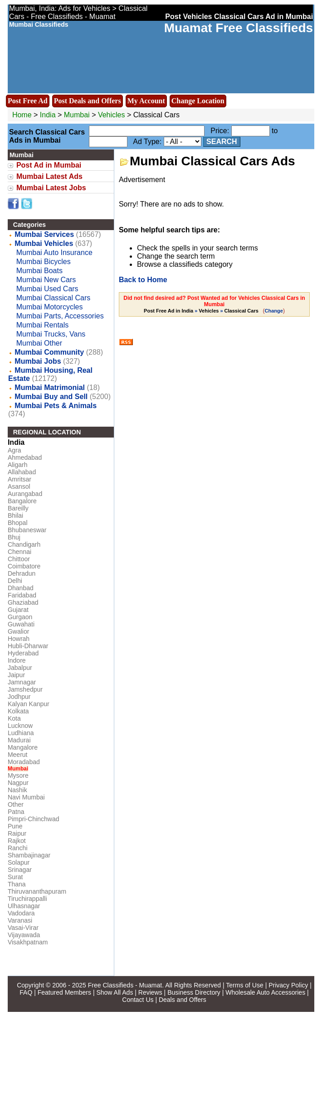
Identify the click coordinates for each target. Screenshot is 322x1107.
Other (16, 804)
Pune (15, 826)
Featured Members (64, 992)
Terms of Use (244, 985)
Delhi (15, 580)
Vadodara (21, 913)
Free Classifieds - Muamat (125, 985)
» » (202, 310)
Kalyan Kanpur (28, 704)
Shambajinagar (29, 855)
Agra (14, 450)
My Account (146, 101)
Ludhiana (21, 732)
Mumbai (78, 115)
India (48, 115)
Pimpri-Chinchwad (33, 819)
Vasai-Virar (23, 927)
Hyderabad (23, 653)
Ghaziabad (23, 602)
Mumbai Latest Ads (49, 176)
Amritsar (19, 479)
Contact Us (137, 999)
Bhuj (14, 537)
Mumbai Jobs (38, 361)
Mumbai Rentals (42, 325)
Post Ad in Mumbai (48, 165)
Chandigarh (24, 544)
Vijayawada (24, 935)
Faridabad (22, 595)
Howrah (18, 638)
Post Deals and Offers (87, 101)
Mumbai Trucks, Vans (51, 334)
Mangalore (23, 747)
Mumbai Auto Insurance (54, 252)
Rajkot (17, 840)
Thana (17, 884)
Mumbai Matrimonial (50, 387)
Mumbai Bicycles (43, 261)
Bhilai (15, 515)
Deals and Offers (182, 999)
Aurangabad (25, 493)
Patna (16, 811)
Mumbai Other (39, 343)
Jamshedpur (25, 689)
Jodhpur (19, 696)
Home (22, 115)
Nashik (17, 790)
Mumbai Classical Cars (53, 298)
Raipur (17, 833)
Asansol (19, 486)
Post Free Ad (28, 101)
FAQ (26, 992)
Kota (14, 718)
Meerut (18, 754)
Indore (17, 660)
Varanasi (20, 920)
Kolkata (18, 711)
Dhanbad (21, 588)
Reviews (150, 992)
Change (274, 310)
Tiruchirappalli (27, 898)
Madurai (19, 740)
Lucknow (20, 725)
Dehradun (22, 573)
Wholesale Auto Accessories (265, 992)
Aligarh (18, 464)
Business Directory (193, 992)
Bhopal (18, 522)
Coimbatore (24, 566)
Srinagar (20, 869)
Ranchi (18, 848)
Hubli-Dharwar (28, 646)
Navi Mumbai (26, 797)
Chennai (19, 551)
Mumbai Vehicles (44, 243)
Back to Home (143, 280)
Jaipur (16, 675)
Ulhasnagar (24, 906)
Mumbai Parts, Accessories (60, 316)
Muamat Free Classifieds (238, 28)
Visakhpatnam (28, 942)
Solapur (18, 862)
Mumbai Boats (39, 270)
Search (221, 141)
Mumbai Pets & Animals (56, 405)
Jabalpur (20, 667)
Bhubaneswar (27, 530)
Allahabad (22, 472)
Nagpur (18, 782)
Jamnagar (22, 682)
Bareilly (18, 508)
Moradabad (24, 761)
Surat (15, 877)
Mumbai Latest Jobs (51, 188)
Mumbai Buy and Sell (51, 396)
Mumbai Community (49, 352)
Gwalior (18, 631)
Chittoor (19, 559)
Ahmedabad (25, 457)
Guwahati (21, 624)
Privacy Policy (288, 985)
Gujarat (18, 609)
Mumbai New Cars (46, 280)
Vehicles (111, 115)
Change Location (197, 101)
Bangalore (22, 501)
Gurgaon (20, 617)
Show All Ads (114, 992)
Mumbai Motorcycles (49, 307)
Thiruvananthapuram (37, 891)
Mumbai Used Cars (47, 289)
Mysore (18, 775)
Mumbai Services (44, 234)
